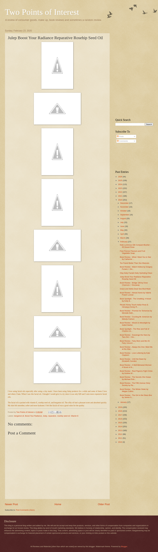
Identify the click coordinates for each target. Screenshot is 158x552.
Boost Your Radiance (33, 416)
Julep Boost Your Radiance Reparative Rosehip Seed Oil (135, 278)
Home (58, 504)
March (123, 238)
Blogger (124, 546)
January (123, 402)
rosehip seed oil (63, 416)
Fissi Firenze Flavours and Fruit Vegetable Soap (132, 252)
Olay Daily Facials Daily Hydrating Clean (136, 273)
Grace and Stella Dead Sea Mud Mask (135, 289)
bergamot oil (19, 416)
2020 (120, 200)
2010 (120, 442)
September (125, 215)
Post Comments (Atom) (25, 510)
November (124, 207)
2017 (120, 415)
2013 (120, 430)
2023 (120, 188)
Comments (122, 141)
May (122, 230)
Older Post (104, 504)
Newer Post (11, 504)
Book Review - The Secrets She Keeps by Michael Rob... (135, 378)
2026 (120, 177)
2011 (120, 438)
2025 (120, 180)
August (123, 218)
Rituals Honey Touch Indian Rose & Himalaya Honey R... (134, 306)
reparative (52, 416)
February (124, 242)
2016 (120, 419)
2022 (120, 192)
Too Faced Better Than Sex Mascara (134, 263)
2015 (120, 423)
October (123, 211)
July (122, 222)
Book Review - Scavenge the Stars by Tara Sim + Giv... (135, 336)
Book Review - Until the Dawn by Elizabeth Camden (133, 360)
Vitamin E (74, 416)
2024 (120, 184)
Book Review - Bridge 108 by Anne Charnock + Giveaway (134, 284)
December (124, 203)
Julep (45, 416)
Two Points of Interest (42, 12)
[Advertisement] (130, 71)
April (122, 234)
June (122, 226)
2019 (120, 407)
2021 (120, 196)
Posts (120, 136)
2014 (120, 426)
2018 (120, 411)
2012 (120, 434)
